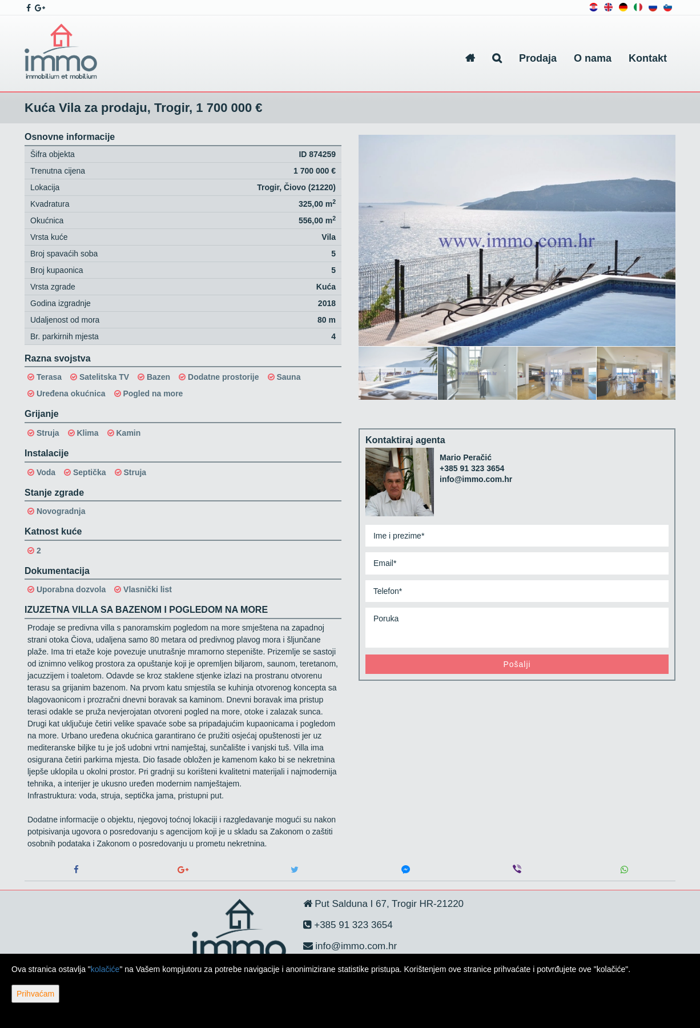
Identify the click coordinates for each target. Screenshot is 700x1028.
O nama (593, 58)
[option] (398, 372)
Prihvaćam (35, 993)
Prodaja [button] (538, 58)
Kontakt (648, 58)
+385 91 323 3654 (472, 468)
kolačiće (105, 969)
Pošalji (516, 664)
